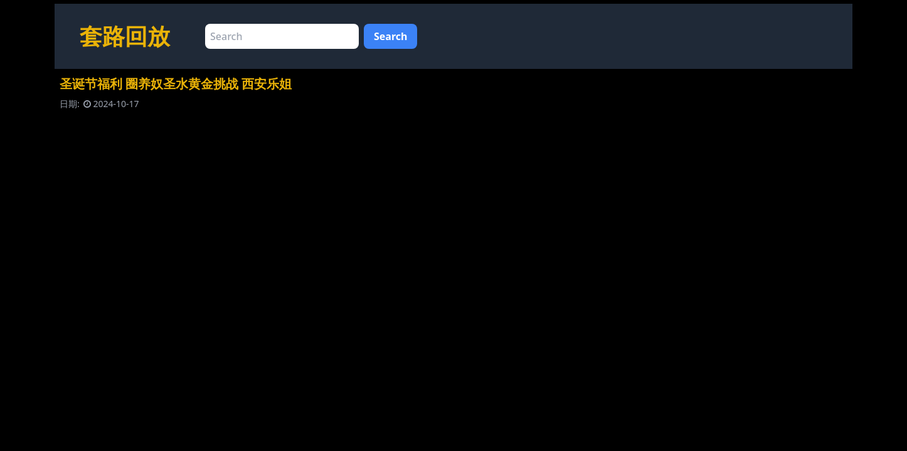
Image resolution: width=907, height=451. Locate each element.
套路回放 (125, 36)
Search (390, 36)
